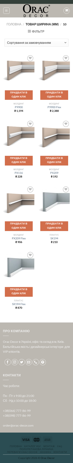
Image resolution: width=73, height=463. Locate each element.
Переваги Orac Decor (22, 452)
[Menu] (6, 11)
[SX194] (54, 201)
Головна (14, 24)
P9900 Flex (54, 107)
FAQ (59, 446)
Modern (45, 452)
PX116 (19, 172)
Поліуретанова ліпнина (36, 449)
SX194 (54, 238)
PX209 (54, 172)
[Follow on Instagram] (14, 362)
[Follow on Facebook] (7, 362)
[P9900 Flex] (54, 70)
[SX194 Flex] (19, 267)
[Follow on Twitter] (21, 362)
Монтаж (49, 446)
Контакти (60, 452)
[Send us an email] (29, 362)
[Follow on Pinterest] (43, 362)
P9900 (19, 107)
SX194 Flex (19, 304)
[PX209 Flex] (19, 201)
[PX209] (54, 135)
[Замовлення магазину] (36, 43)
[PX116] (19, 135)
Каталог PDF (32, 446)
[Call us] (36, 362)
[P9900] (19, 70)
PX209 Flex (19, 238)
